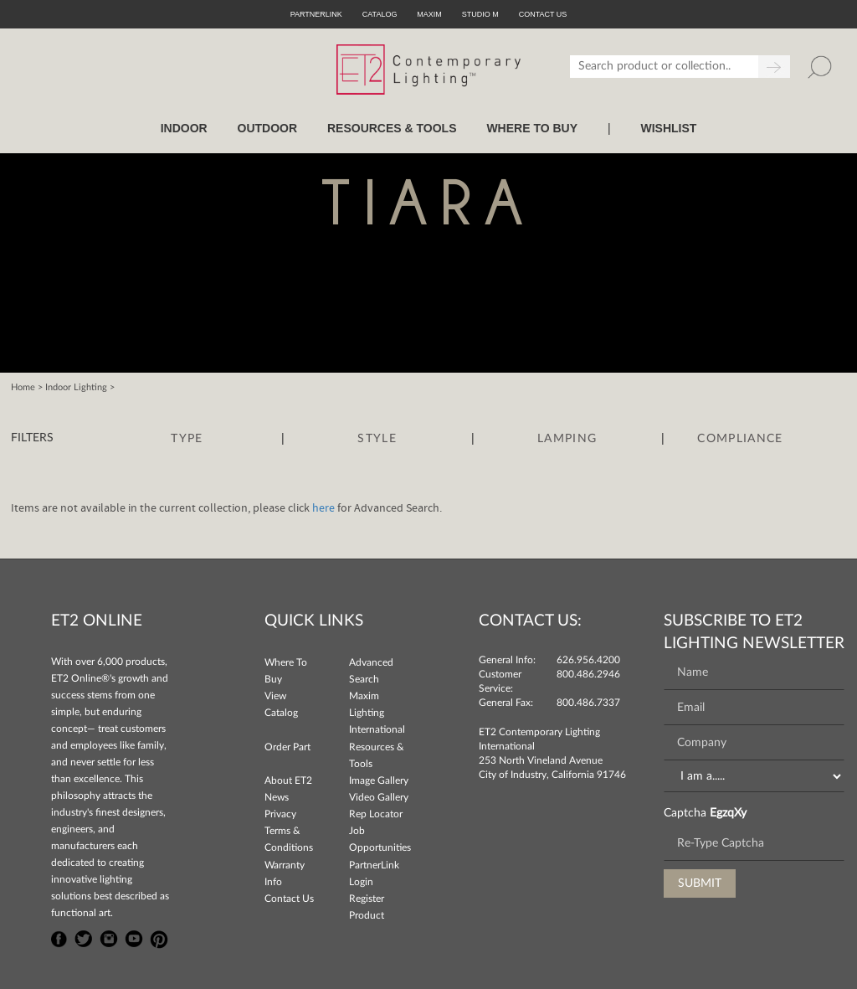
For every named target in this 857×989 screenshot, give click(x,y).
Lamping (567, 439)
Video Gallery (378, 797)
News (276, 797)
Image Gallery (378, 780)
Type (187, 439)
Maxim (429, 14)
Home (23, 387)
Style (377, 439)
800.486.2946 (588, 674)
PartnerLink (316, 14)
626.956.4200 (588, 660)
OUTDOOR (268, 128)
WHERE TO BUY (531, 128)
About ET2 (288, 780)
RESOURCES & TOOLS (392, 128)
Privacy (280, 814)
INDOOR (184, 128)
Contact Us (289, 899)
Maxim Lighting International (377, 712)
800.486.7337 (588, 703)
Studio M (480, 14)
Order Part (287, 747)
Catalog (380, 14)
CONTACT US (543, 14)
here (323, 508)
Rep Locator (376, 814)
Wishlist (668, 128)
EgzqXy (728, 813)
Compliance (740, 439)
